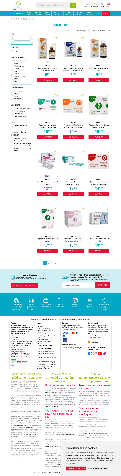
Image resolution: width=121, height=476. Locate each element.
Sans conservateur (20, 116)
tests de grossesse (31, 434)
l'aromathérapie (99, 423)
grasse (27, 425)
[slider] (13, 40)
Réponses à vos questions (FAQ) (72, 348)
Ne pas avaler (18, 141)
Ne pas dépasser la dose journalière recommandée (22, 144)
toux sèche (20, 425)
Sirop (15, 71)
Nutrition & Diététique (38, 13)
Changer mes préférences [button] (97, 468)
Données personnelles (44, 341)
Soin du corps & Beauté (58, 13)
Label (13, 122)
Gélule (16, 63)
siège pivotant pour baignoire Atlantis (56, 446)
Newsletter (14, 338)
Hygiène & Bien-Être (68, 13)
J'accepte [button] (70, 468)
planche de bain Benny (59, 443)
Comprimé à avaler (20, 61)
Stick (15, 81)
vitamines (13, 438)
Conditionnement (18, 87)
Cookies (39, 343)
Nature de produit (18, 57)
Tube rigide (17, 99)
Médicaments (18, 13)
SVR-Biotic (81, 404)
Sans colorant (18, 113)
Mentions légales (42, 339)
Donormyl (34, 431)
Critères (14, 48)
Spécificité (15, 105)
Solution (16, 74)
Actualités (40, 326)
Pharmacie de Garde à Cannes (46, 361)
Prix (12, 34)
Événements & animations (45, 330)
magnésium (14, 436)
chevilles (47, 395)
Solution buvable (19, 76)
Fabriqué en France (20, 126)
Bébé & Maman (47, 13)
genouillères (68, 390)
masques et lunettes (58, 466)
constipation (28, 427)
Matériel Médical (89, 13)
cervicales (59, 394)
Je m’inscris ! (102, 285)
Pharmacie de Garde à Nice (45, 351)
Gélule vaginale (19, 66)
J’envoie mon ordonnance (24, 285)
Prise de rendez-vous (43, 328)
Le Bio (97, 13)
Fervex (35, 429)
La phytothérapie (88, 423)
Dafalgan (28, 422)
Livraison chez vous (94, 338)
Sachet (16, 96)
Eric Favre (87, 433)
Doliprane (21, 420)
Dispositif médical (20, 138)
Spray (15, 79)
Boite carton (18, 91)
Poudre (16, 68)
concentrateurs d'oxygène (60, 464)
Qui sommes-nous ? (17, 336)
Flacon (16, 93)
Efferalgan (19, 422)
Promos (105, 13)
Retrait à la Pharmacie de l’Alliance (98, 336)
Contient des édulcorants (22, 108)
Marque (24, 19)
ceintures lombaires (50, 392)
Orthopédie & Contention (79, 13)
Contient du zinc (19, 111)
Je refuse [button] (81, 468)
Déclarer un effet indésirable (45, 334)
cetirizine (13, 429)
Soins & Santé (29, 13)
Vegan (16, 51)
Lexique (39, 332)
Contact (14, 339)
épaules (64, 394)
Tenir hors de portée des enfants (22, 149)
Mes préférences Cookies (45, 345)
